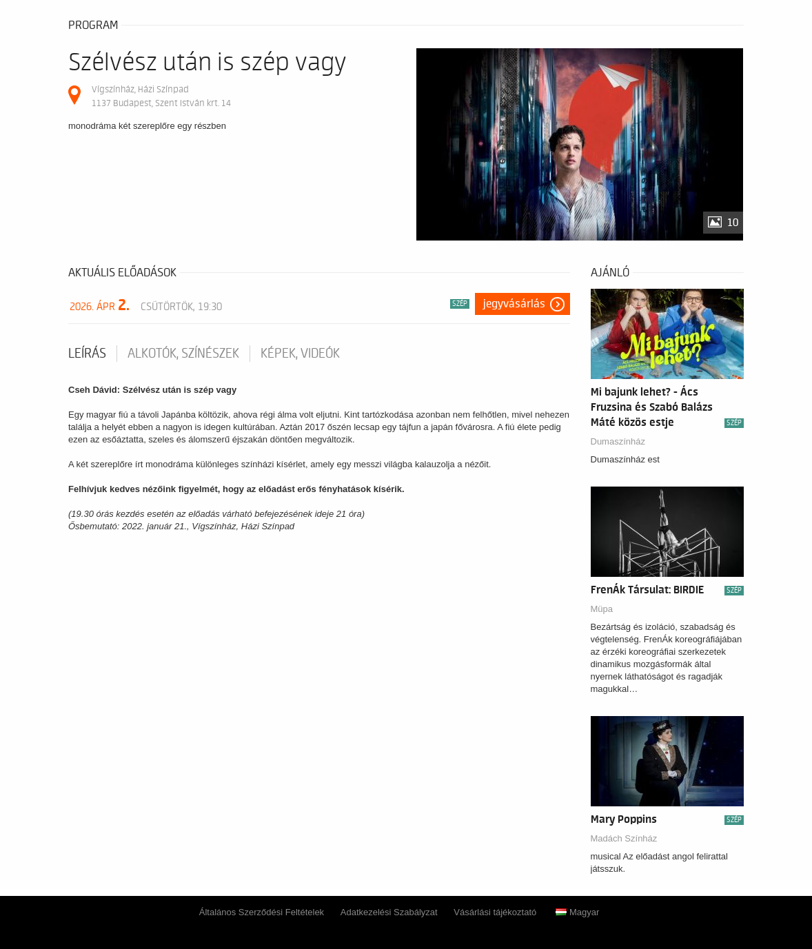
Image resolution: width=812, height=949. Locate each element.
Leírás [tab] (87, 353)
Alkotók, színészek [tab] (183, 353)
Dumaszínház (618, 441)
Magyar (577, 912)
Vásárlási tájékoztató (495, 912)
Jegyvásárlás (514, 304)
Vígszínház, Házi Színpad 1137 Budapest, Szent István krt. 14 (161, 96)
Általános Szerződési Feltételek (261, 912)
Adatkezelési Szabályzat (389, 912)
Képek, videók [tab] (300, 353)
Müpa (602, 609)
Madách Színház (624, 838)
